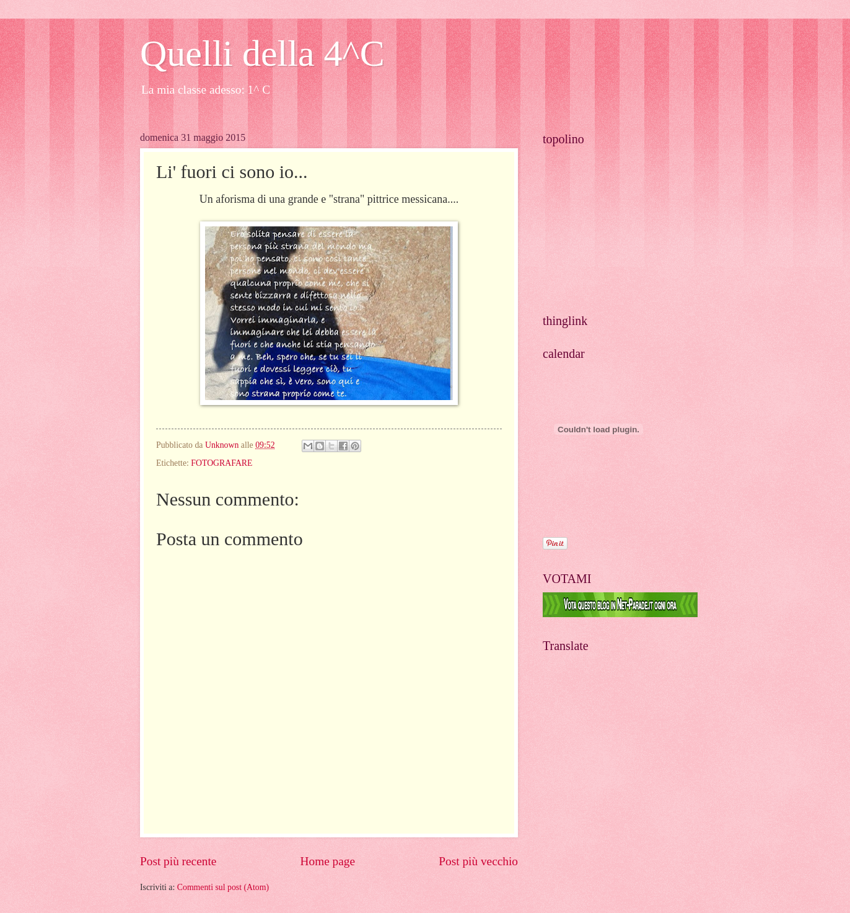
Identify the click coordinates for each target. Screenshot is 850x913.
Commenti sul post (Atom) (223, 887)
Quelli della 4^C (262, 53)
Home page (327, 861)
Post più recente (178, 861)
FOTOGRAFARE (221, 463)
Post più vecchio (478, 861)
